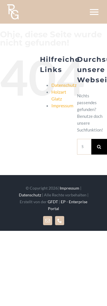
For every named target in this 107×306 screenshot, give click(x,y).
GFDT (53, 201)
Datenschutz (63, 85)
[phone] (59, 220)
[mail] (47, 220)
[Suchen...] (84, 147)
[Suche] (99, 147)
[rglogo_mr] (13, 6)
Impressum (62, 105)
